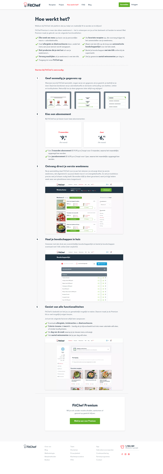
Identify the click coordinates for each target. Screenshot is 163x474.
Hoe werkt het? (72, 5)
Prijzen (61, 5)
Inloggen (134, 5)
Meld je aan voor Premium (85, 421)
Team (72, 447)
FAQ (83, 5)
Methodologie (50, 453)
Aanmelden (124, 5)
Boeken (47, 460)
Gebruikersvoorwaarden (105, 450)
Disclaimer (74, 450)
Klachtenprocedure (77, 457)
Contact (99, 460)
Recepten (52, 5)
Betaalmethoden (50, 457)
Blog (89, 5)
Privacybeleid (75, 453)
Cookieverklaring (102, 453)
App (97, 447)
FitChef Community (32, 4)
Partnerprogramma (103, 457)
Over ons (48, 447)
